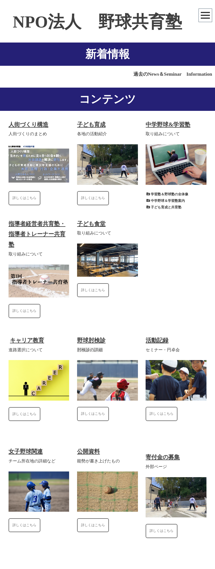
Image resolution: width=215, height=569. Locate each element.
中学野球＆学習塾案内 (168, 201)
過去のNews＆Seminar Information (172, 74)
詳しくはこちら (24, 198)
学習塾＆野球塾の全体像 (169, 194)
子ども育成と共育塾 (166, 207)
